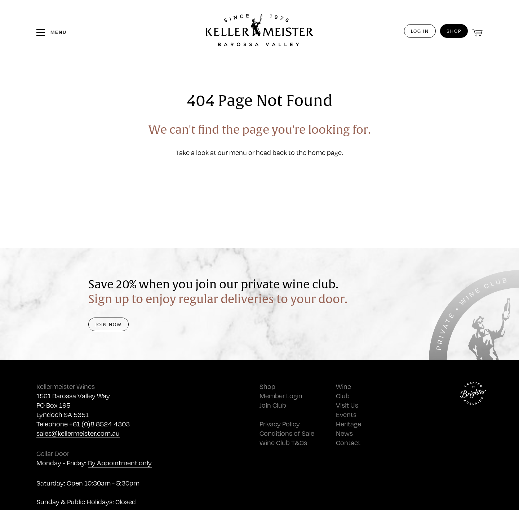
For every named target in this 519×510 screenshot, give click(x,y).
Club (343, 395)
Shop (454, 31)
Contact (348, 442)
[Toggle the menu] (51, 32)
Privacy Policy (280, 423)
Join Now (108, 324)
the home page (319, 152)
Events (346, 414)
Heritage (348, 423)
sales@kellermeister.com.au (78, 433)
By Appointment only (120, 462)
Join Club (273, 404)
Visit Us (347, 404)
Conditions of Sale (287, 433)
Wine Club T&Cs (283, 442)
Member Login (281, 395)
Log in (420, 31)
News (344, 433)
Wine (343, 386)
